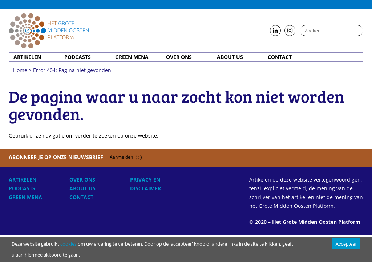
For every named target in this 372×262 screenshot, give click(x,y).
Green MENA (132, 57)
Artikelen (27, 57)
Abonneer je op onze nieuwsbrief (75, 157)
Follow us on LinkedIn (275, 31)
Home (49, 30)
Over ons (179, 57)
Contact (280, 57)
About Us (230, 57)
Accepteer (346, 244)
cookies (68, 244)
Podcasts (77, 57)
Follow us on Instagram (289, 31)
